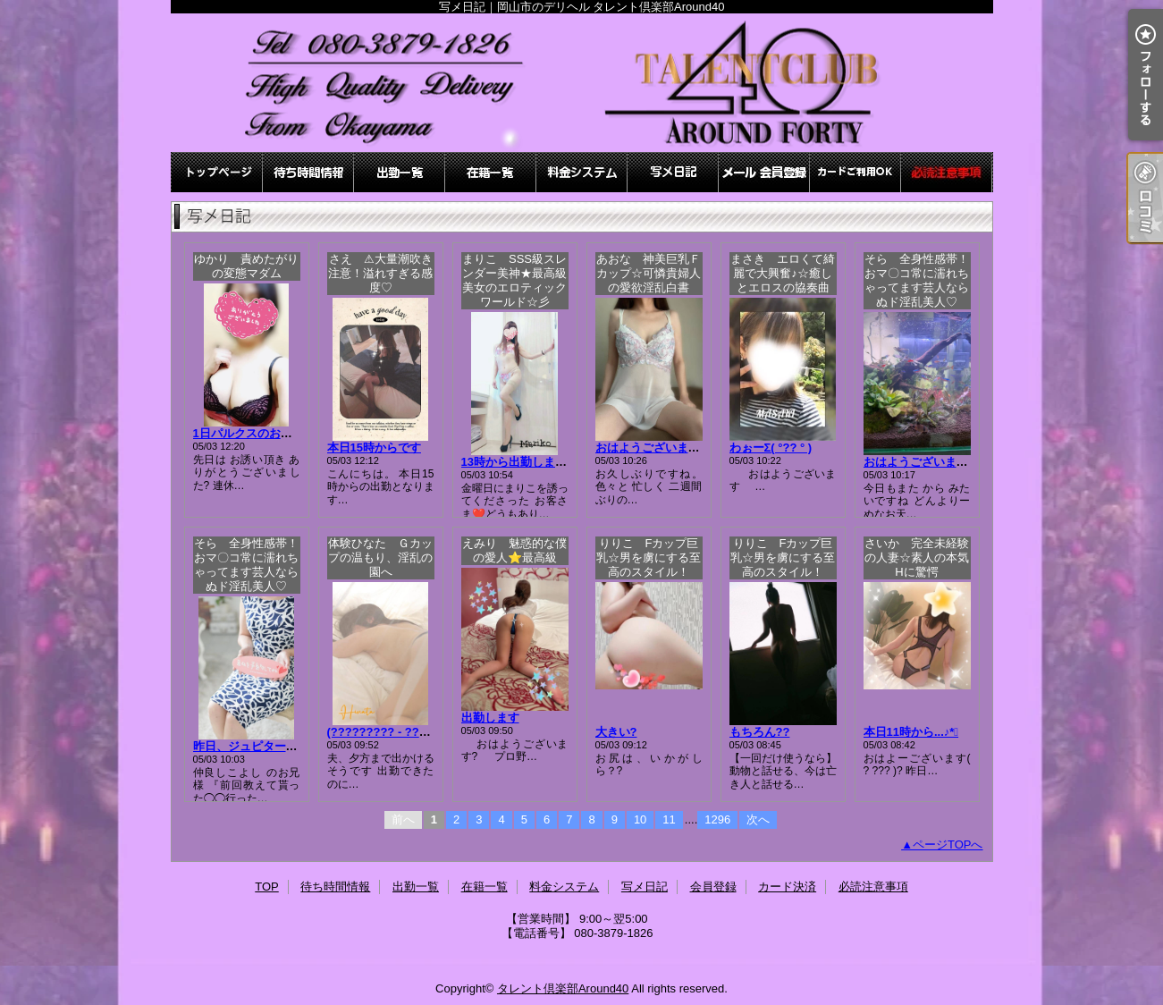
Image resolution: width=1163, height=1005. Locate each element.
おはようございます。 (653, 447)
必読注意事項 (946, 172)
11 (668, 819)
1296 (717, 819)
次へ (758, 819)
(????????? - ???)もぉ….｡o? (408, 732)
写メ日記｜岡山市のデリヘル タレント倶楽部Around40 (582, 82)
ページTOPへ (948, 844)
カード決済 (855, 172)
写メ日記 (673, 172)
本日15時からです (374, 447)
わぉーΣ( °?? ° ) (771, 447)
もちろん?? (759, 732)
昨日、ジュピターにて (251, 746)
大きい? (616, 732)
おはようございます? (919, 462)
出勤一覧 (399, 172)
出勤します (490, 717)
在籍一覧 (490, 172)
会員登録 (764, 172)
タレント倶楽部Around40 (562, 988)
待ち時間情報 (308, 172)
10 (640, 819)
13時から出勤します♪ (517, 462)
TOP (217, 172)
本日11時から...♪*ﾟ (911, 732)
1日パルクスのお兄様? (252, 433)
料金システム (582, 172)
